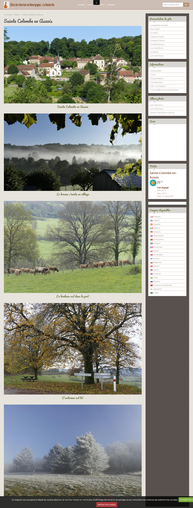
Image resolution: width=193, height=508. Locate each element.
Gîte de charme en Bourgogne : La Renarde (32, 5)
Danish (154, 266)
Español (155, 224)
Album (102, 4)
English (155, 220)
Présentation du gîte (161, 19)
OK (186, 4)
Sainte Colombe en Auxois (162, 112)
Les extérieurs (157, 56)
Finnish (155, 258)
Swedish (155, 243)
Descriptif (155, 29)
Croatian (155, 273)
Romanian (156, 247)
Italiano (155, 228)
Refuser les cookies (107, 504)
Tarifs (153, 74)
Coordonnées (156, 82)
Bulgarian (156, 262)
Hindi (154, 277)
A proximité (155, 71)
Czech (154, 270)
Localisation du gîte (159, 25)
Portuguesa (157, 239)
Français (155, 216)
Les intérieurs (156, 105)
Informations (157, 64)
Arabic (154, 293)
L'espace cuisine (157, 40)
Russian (155, 281)
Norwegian (156, 254)
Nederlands (157, 235)
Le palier (154, 52)
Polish (154, 251)
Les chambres (156, 48)
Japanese (156, 289)
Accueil (81, 4)
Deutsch (155, 232)
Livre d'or (91, 4)
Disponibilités (156, 78)
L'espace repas (157, 37)
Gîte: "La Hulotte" (158, 86)
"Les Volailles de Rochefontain (164, 90)
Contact (111, 4)
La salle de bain (157, 44)
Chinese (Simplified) (160, 285)
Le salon (154, 33)
